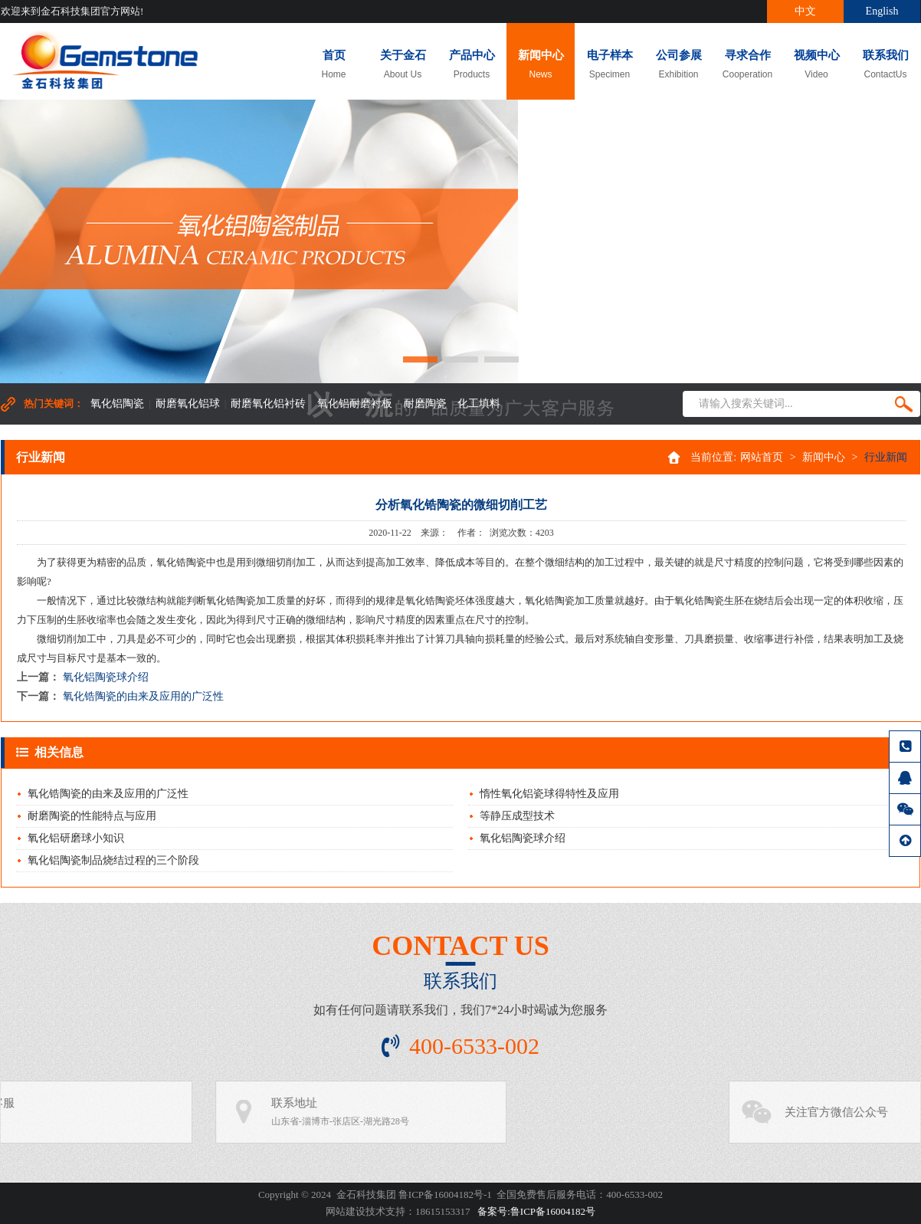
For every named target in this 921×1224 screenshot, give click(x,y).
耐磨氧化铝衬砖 (268, 403)
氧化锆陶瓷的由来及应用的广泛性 (143, 696)
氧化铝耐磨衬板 (354, 403)
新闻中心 (540, 64)
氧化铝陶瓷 (117, 403)
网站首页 (761, 457)
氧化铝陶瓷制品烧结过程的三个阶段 (113, 860)
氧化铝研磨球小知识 (76, 838)
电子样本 (609, 64)
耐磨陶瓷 (425, 403)
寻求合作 (747, 64)
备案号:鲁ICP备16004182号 (536, 1211)
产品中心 (472, 64)
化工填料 (478, 403)
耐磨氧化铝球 (188, 403)
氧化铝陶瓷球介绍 (106, 677)
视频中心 (816, 64)
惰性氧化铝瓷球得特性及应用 (549, 793)
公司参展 (678, 64)
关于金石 (403, 64)
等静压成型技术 (517, 816)
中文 (805, 11)
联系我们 (885, 64)
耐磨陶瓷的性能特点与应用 (92, 816)
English (882, 11)
